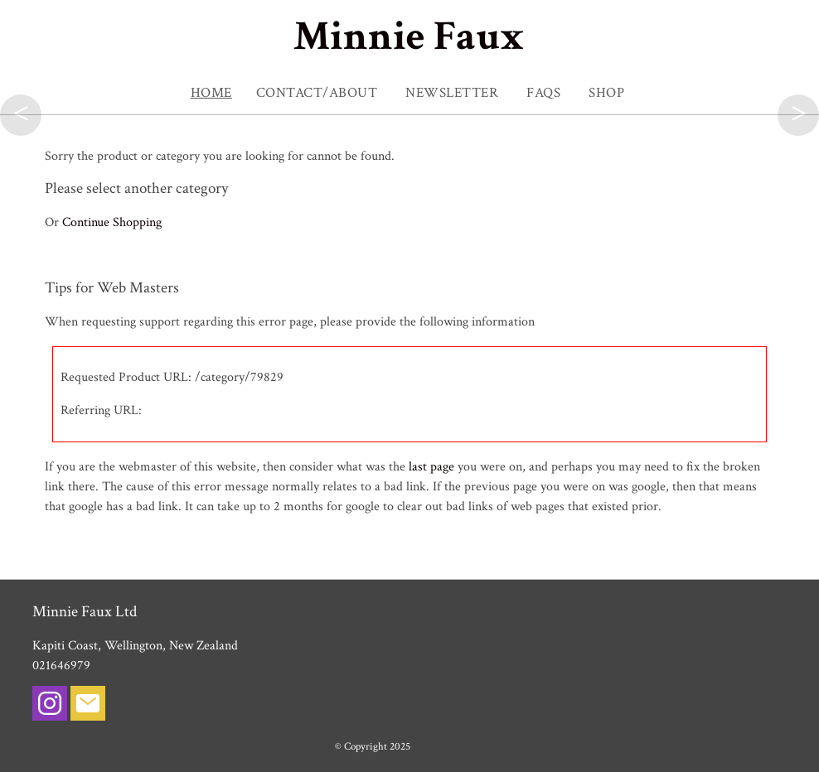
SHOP (606, 93)
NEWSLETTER (451, 93)
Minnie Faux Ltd (449, 746)
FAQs (543, 93)
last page (431, 466)
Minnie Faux (409, 37)
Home (211, 93)
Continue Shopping (112, 222)
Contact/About (317, 93)
